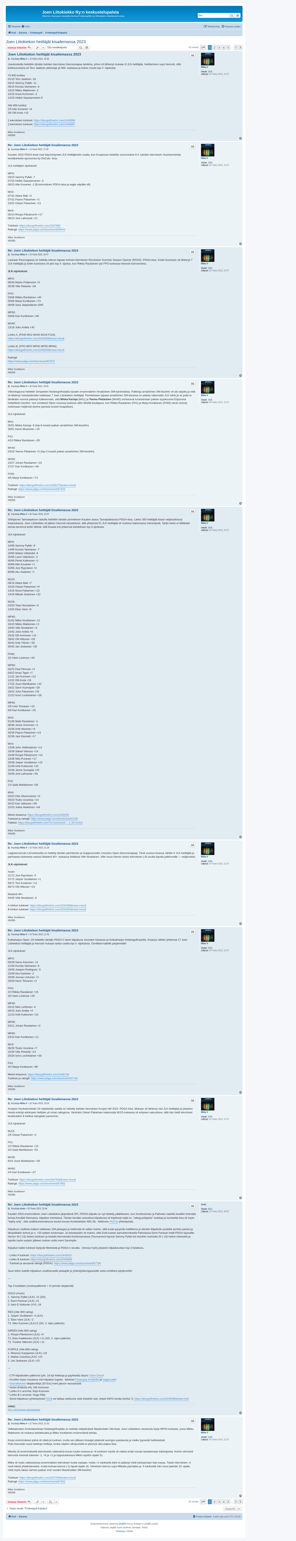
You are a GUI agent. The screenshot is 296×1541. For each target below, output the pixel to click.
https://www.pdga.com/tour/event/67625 (41, 489)
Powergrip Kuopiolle (87, 1379)
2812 (210, 1209)
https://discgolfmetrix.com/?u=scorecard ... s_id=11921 (50, 822)
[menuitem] (25, 26)
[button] (203, 47)
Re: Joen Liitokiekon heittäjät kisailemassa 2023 (43, 145)
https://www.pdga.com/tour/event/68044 (41, 229)
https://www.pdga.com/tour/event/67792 (54, 1078)
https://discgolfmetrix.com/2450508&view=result (36, 338)
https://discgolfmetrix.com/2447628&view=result (47, 1179)
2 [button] (214, 47)
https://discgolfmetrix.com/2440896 (54, 120)
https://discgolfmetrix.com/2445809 (51, 1259)
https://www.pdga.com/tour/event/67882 (41, 1183)
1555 (210, 71)
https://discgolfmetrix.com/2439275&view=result (47, 485)
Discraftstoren (17, 1383)
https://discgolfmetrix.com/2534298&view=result (58, 905)
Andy (203, 1204)
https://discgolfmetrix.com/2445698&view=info (161, 1398)
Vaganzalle (109, 1379)
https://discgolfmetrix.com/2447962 (40, 225)
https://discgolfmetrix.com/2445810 (51, 1255)
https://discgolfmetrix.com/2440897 (54, 124)
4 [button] (223, 47)
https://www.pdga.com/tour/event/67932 (41, 1481)
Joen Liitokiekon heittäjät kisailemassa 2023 (46, 41)
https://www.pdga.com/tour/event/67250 (54, 818)
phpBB (122, 1524)
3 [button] (219, 47)
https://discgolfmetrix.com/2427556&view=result (47, 1477)
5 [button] (228, 47)
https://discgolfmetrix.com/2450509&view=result (36, 349)
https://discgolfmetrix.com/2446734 (48, 1074)
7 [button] (236, 47)
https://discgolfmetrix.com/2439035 (48, 814)
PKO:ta (113, 1221)
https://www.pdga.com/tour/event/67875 (31, 361)
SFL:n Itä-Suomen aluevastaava (24, 1409)
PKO (48, 1398)
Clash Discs (96, 1375)
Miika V (204, 67)
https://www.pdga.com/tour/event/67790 (77, 1263)
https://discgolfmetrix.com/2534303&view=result (58, 909)
